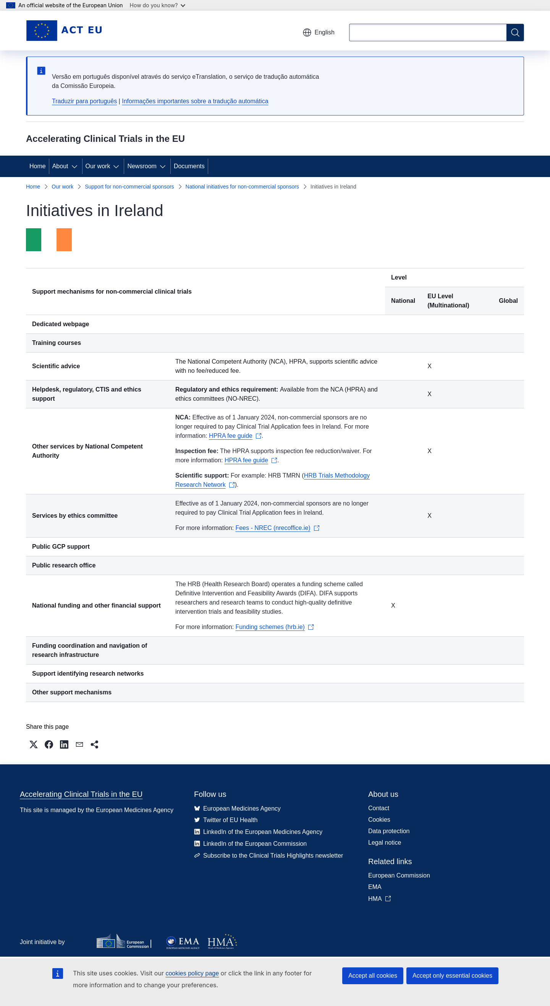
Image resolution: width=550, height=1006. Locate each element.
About (60, 166)
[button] (34, 744)
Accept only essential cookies (452, 975)
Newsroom (141, 166)
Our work (98, 166)
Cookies (379, 819)
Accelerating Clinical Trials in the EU (81, 794)
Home (37, 166)
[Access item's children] (76, 166)
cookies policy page (192, 973)
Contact (378, 808)
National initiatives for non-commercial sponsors (242, 187)
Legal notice (384, 842)
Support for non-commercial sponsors (129, 187)
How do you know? (158, 5)
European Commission (399, 875)
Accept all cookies (372, 975)
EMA (375, 887)
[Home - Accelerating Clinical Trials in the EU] (64, 30)
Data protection (389, 831)
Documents (189, 166)
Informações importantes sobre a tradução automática (195, 101)
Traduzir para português (84, 101)
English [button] (318, 32)
